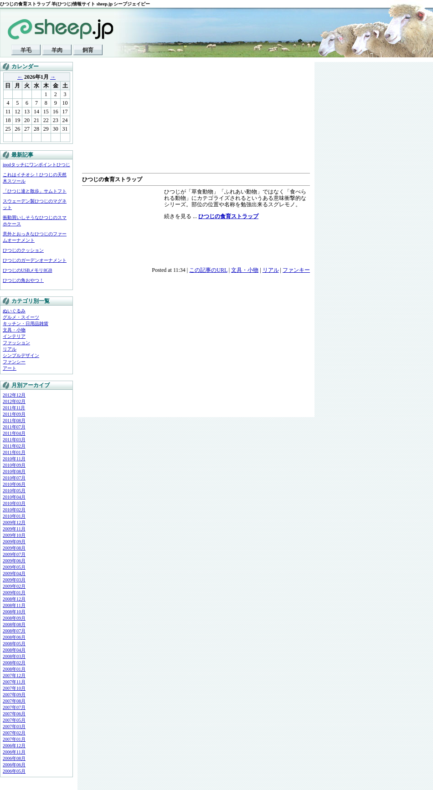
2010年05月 (14, 490)
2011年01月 (14, 452)
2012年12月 (14, 395)
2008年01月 (14, 669)
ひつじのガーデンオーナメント (35, 260)
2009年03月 (14, 579)
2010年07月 (14, 477)
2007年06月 (14, 713)
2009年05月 (14, 567)
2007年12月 (14, 675)
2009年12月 (14, 522)
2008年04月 (14, 649)
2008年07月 (14, 630)
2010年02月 (14, 509)
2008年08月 (14, 624)
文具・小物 (14, 329)
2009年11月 (14, 528)
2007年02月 (14, 732)
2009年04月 (14, 573)
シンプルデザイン (21, 355)
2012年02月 (14, 401)
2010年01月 (14, 516)
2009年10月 (14, 535)
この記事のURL (208, 270)
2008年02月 (14, 662)
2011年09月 (14, 414)
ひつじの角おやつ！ (23, 280)
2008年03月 (14, 656)
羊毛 (26, 50)
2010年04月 (14, 496)
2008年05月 (14, 643)
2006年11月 (14, 751)
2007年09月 (14, 694)
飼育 (87, 50)
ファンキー (296, 270)
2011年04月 (14, 433)
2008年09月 (14, 618)
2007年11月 (14, 681)
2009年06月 (14, 560)
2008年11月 (14, 605)
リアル (9, 349)
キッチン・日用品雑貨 (25, 323)
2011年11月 (14, 407)
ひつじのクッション (23, 250)
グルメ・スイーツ (21, 317)
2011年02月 (14, 446)
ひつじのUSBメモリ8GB (27, 270)
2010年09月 (14, 465)
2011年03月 (14, 439)
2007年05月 (14, 720)
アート (9, 368)
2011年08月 (14, 420)
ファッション (16, 342)
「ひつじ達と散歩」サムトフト (35, 191)
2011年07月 (14, 426)
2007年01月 (14, 739)
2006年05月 (14, 771)
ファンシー (14, 361)
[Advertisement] (128, 118)
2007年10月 (14, 688)
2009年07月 (14, 554)
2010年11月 (14, 458)
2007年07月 (14, 707)
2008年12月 (14, 598)
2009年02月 (14, 586)
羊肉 (57, 50)
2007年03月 (14, 726)
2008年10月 (14, 611)
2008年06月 (14, 637)
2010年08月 (14, 471)
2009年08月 (14, 547)
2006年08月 (14, 758)
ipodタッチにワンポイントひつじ (36, 164)
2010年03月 (14, 503)
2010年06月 (14, 484)
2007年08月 (14, 700)
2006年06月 (14, 764)
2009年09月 (14, 541)
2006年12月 (14, 745)
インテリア (14, 336)
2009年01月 (14, 592)
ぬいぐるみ (14, 310)
